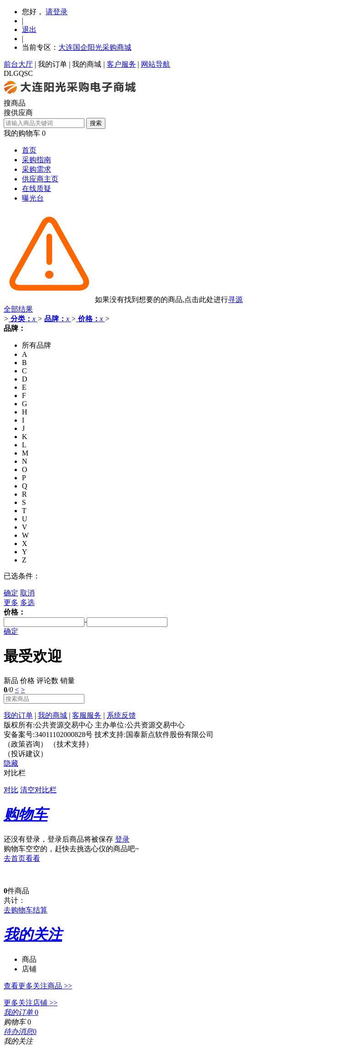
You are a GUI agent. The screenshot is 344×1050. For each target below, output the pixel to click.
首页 (29, 150)
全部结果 (18, 309)
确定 (11, 593)
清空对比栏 (38, 790)
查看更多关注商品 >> (38, 986)
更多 (11, 602)
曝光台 (33, 198)
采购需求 (36, 169)
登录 (122, 839)
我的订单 (52, 64)
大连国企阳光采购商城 (94, 47)
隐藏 (11, 763)
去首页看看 (22, 858)
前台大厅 (18, 64)
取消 (27, 593)
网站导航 (155, 64)
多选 (27, 602)
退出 (29, 29)
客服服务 (86, 715)
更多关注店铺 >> (30, 1003)
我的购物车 (22, 133)
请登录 (57, 12)
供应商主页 (40, 179)
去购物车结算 (25, 910)
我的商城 (86, 64)
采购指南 (36, 160)
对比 (11, 790)
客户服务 (121, 64)
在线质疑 (36, 188)
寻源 (235, 299)
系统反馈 (121, 715)
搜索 (96, 123)
